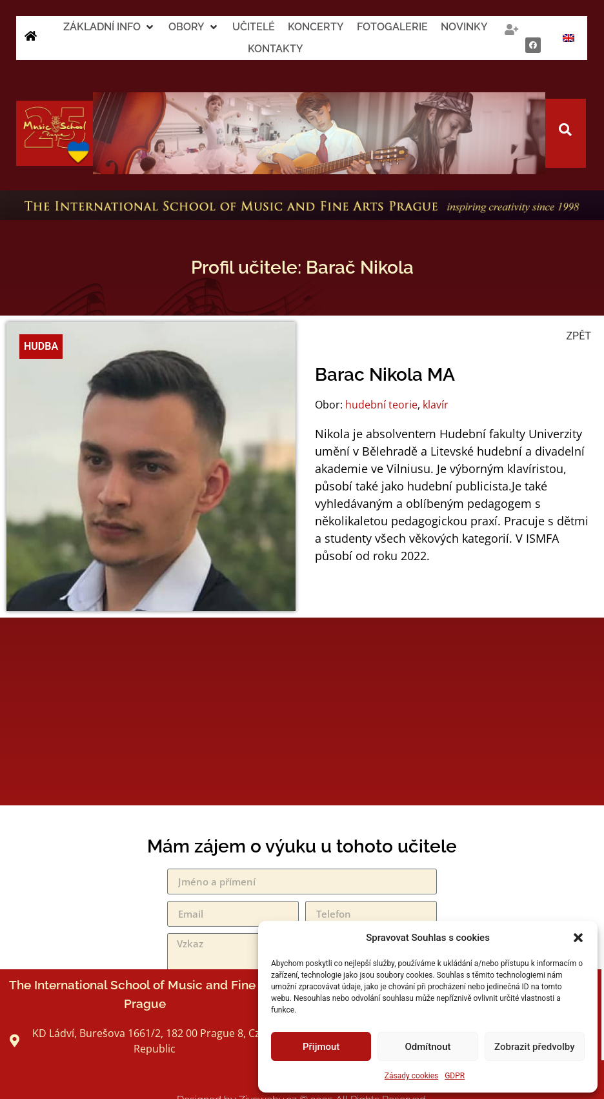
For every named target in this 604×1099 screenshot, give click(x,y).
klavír (435, 405)
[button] (578, 937)
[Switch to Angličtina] (568, 38)
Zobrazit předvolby (534, 1047)
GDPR (455, 1075)
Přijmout (321, 1047)
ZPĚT (579, 336)
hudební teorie (381, 405)
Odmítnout (428, 1047)
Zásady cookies (411, 1075)
